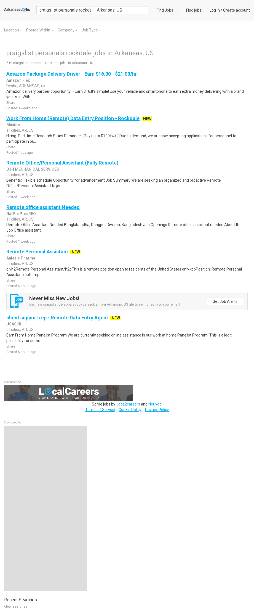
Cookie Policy (130, 409)
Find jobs (193, 10)
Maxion (13, 125)
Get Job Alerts (225, 301)
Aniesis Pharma (20, 258)
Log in (215, 10)
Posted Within (38, 30)
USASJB (13, 324)
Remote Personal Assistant (37, 252)
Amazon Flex (18, 80)
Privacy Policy (157, 409)
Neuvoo (155, 404)
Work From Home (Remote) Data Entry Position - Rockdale (73, 118)
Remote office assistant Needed (43, 207)
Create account (236, 10)
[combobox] (121, 10)
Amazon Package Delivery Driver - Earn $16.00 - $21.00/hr (71, 74)
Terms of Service (100, 409)
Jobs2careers (128, 404)
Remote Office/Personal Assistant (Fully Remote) (62, 163)
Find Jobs (165, 10)
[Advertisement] (45, 508)
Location (12, 30)
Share (10, 103)
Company (66, 30)
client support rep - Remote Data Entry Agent (57, 317)
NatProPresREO (21, 213)
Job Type (90, 30)
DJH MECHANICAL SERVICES (32, 169)
